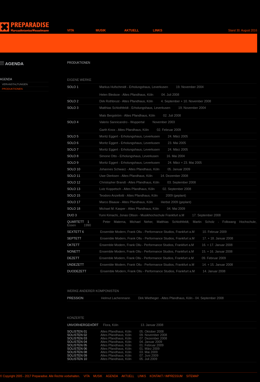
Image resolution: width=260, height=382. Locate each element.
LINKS (157, 30)
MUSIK (101, 30)
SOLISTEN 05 (77, 345)
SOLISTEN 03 (77, 338)
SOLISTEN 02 (77, 335)
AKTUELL (131, 30)
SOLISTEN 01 (77, 331)
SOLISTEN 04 (77, 341)
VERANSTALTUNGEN (15, 84)
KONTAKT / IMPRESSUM (166, 376)
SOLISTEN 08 (77, 352)
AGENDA (112, 376)
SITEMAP (192, 376)
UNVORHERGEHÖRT (83, 325)
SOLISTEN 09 (77, 355)
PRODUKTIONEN (12, 88)
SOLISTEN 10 (77, 359)
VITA (70, 30)
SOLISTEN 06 (77, 348)
